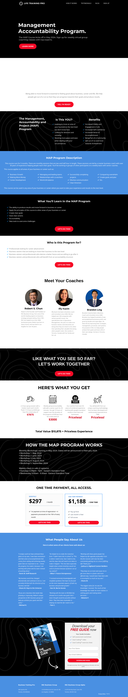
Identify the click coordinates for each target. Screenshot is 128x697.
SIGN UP (106, 3)
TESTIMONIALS (86, 3)
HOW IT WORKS (71, 3)
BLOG (97, 3)
